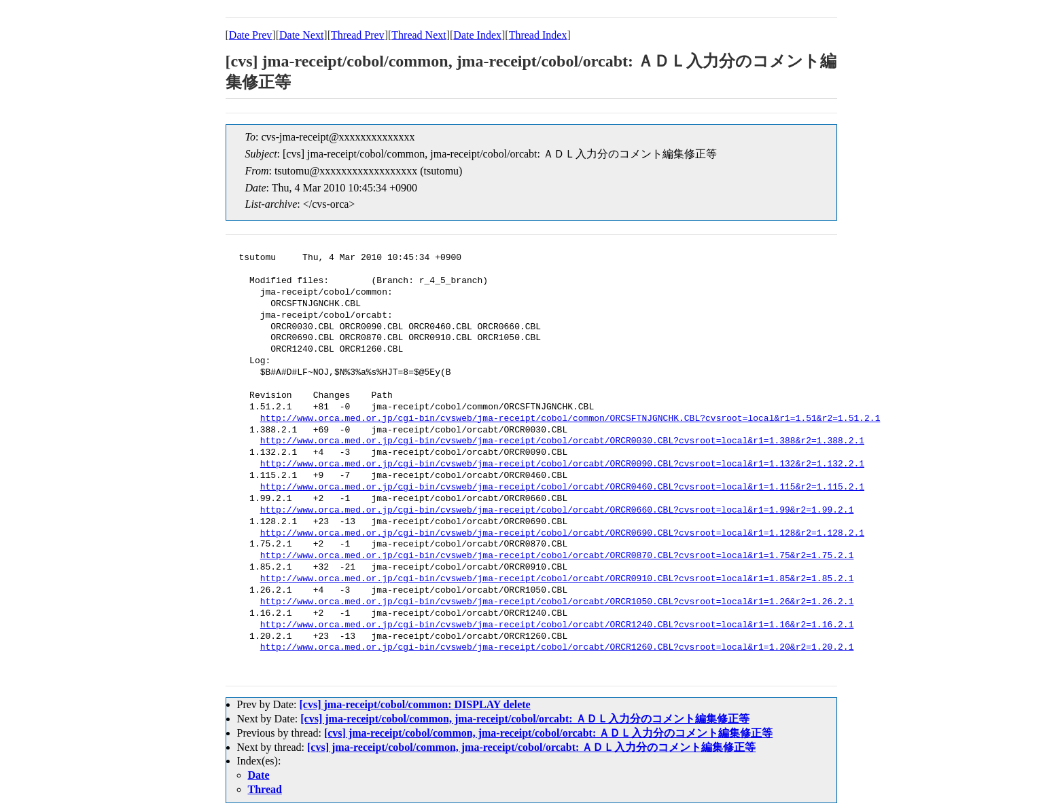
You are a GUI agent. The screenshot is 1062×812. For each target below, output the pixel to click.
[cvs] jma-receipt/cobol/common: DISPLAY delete (414, 704)
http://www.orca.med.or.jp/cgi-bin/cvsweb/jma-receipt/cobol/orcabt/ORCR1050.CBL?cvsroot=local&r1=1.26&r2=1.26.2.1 (557, 602)
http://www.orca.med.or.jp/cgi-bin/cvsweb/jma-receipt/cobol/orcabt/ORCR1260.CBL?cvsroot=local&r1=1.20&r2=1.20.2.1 (557, 648)
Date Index (477, 35)
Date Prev (250, 35)
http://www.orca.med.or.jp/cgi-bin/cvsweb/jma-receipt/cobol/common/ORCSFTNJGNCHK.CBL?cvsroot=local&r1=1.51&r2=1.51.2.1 (570, 419)
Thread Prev (358, 35)
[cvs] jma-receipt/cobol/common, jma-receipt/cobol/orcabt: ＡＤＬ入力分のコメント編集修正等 (524, 718)
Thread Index (538, 35)
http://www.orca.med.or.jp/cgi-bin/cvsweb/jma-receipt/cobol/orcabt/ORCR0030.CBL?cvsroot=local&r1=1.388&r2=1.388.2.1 (562, 441)
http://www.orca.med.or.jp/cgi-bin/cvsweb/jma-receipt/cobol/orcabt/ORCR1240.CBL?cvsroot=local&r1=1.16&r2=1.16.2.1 (557, 625)
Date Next (301, 35)
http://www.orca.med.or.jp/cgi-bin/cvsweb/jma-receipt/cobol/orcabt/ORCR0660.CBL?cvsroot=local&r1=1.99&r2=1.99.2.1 (557, 510)
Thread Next (418, 35)
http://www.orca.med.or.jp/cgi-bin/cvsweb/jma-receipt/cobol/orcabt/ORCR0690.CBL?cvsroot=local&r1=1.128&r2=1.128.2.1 (562, 534)
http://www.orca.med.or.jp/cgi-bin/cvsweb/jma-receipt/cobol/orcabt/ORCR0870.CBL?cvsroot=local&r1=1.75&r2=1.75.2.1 (557, 556)
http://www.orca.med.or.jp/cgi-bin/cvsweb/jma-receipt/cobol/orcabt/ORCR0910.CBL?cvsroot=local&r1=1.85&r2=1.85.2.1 (557, 579)
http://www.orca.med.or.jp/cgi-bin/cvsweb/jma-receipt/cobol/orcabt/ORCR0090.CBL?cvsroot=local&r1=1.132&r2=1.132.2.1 (562, 464)
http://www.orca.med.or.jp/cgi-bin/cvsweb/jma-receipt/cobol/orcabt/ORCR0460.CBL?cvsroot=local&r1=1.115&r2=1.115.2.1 (562, 487)
